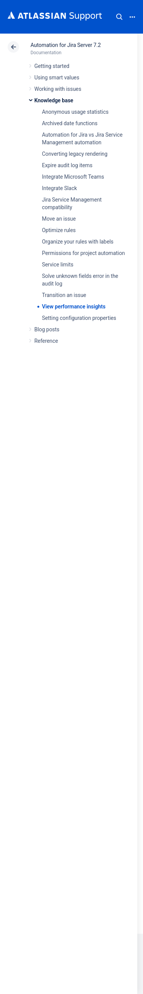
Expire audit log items (67, 165)
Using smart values (56, 77)
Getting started (51, 66)
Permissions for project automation (83, 253)
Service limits (57, 264)
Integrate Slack (59, 188)
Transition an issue (64, 295)
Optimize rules (59, 230)
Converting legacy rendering (75, 154)
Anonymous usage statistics (75, 112)
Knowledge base (53, 100)
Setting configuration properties (79, 318)
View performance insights (74, 306)
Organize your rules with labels (77, 242)
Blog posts (46, 329)
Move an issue (59, 219)
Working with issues (57, 89)
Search (119, 17)
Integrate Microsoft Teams (73, 177)
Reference (46, 341)
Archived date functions (70, 123)
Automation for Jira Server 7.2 (66, 45)
